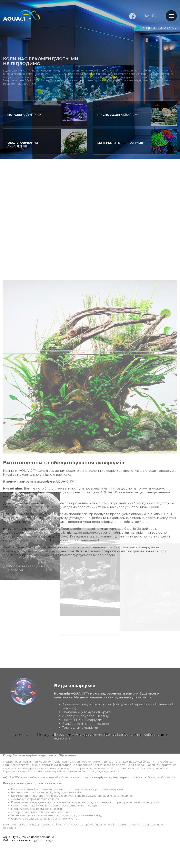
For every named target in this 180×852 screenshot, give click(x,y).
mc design (46, 840)
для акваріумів (120, 145)
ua (147, 16)
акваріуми (24, 115)
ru (154, 16)
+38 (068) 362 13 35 (158, 28)
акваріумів (22, 146)
